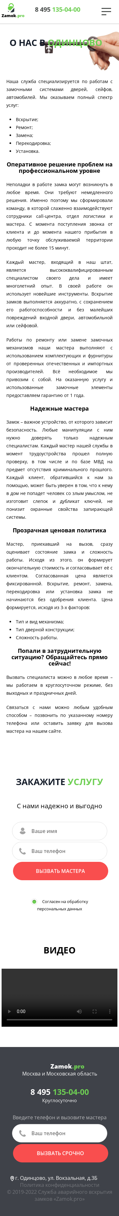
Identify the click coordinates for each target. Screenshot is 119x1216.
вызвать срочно (60, 1153)
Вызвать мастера (60, 871)
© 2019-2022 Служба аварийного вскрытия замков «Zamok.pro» (59, 1195)
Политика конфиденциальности (59, 1184)
